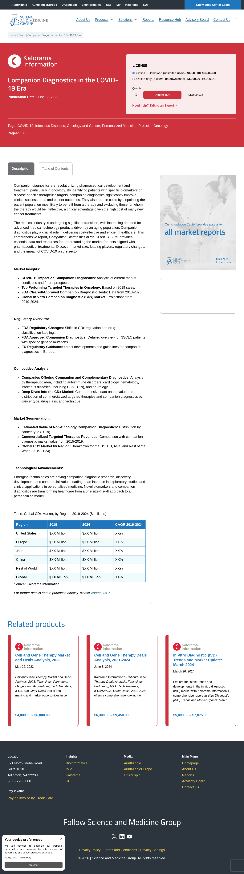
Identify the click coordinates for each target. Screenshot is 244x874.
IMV (118, 4)
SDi (68, 781)
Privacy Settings (152, 850)
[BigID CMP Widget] (33, 853)
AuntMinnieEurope (44, 4)
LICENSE (139, 66)
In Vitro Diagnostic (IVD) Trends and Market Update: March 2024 (197, 660)
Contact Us (221, 20)
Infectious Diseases (50, 126)
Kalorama (131, 4)
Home (13, 35)
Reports (148, 20)
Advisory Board (197, 20)
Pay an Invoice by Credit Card (30, 798)
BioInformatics (91, 4)
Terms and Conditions (120, 850)
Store (22, 35)
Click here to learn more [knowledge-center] (224, 260)
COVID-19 (25, 126)
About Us (83, 20)
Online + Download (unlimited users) (174, 73)
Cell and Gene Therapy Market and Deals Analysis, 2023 (42, 657)
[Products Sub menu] (112, 19)
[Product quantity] (136, 94)
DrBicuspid (69, 4)
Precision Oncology (153, 126)
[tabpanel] (80, 389)
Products (101, 20)
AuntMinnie (19, 4)
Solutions (125, 20)
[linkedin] (122, 838)
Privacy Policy (89, 850)
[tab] (21, 168)
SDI (145, 4)
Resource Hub (170, 20)
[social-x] (114, 838)
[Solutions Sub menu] (136, 19)
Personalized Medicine (119, 126)
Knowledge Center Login (213, 4)
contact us (99, 593)
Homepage (190, 763)
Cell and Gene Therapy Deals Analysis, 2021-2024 (120, 657)
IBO (108, 4)
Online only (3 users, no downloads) (173, 78)
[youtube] (130, 838)
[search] (235, 20)
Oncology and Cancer (83, 126)
